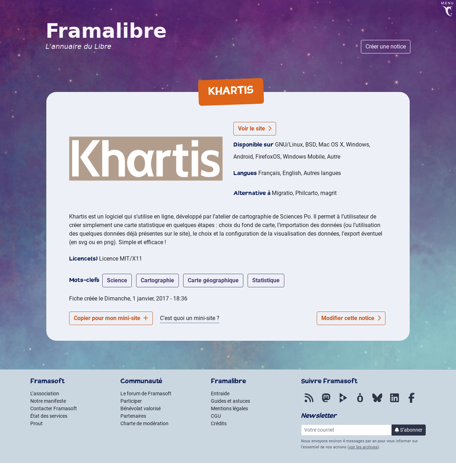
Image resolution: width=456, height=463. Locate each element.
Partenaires (133, 416)
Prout (36, 423)
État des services (48, 416)
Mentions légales (229, 408)
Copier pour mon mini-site (111, 318)
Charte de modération (144, 423)
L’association (44, 393)
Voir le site (254, 128)
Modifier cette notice (351, 318)
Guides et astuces (230, 401)
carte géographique (213, 280)
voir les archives (363, 447)
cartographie (157, 280)
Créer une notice (386, 46)
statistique (266, 280)
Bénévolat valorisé (140, 408)
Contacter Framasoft (53, 408)
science (117, 280)
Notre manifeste (48, 401)
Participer (131, 401)
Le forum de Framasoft (145, 393)
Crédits (219, 423)
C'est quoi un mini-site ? (189, 318)
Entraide (220, 393)
